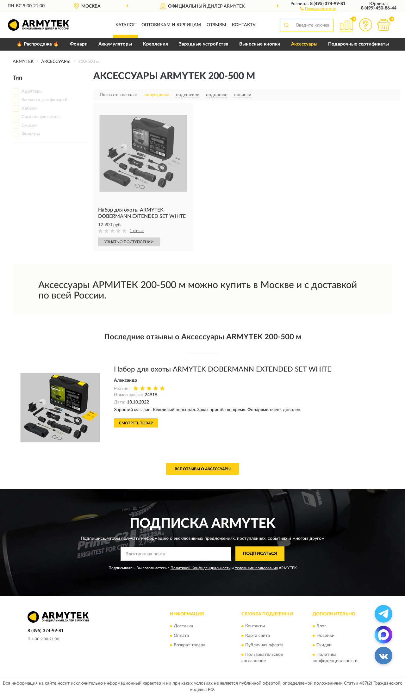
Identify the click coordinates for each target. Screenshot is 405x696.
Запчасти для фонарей (44, 100)
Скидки (324, 645)
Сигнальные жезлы (41, 117)
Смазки (29, 125)
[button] (318, 8)
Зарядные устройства (203, 44)
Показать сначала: (118, 95)
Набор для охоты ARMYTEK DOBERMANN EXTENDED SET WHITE (222, 369)
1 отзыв (137, 231)
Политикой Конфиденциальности (201, 568)
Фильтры (31, 134)
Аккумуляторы (115, 44)
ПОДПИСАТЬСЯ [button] (260, 553)
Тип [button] (17, 78)
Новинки (325, 636)
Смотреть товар (136, 423)
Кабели (29, 108)
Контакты (244, 25)
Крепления (155, 44)
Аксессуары (304, 44)
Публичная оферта (264, 645)
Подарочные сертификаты (358, 44)
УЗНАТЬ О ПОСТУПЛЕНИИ (128, 242)
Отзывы (216, 25)
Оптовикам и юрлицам (171, 25)
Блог (321, 626)
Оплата (181, 636)
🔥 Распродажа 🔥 (37, 44)
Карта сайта (257, 636)
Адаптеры (32, 91)
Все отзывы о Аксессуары (203, 469)
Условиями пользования (256, 568)
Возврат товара (189, 645)
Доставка (183, 626)
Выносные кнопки (259, 44)
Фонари (79, 44)
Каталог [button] (125, 25)
